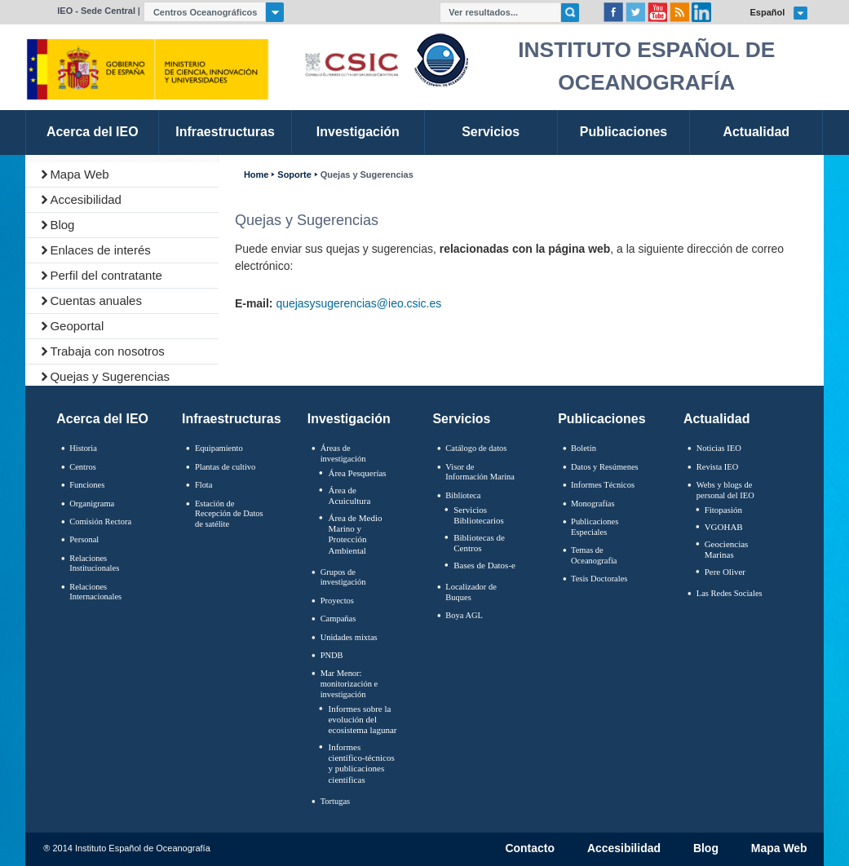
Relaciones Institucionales (94, 563)
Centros (82, 466)
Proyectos (337, 600)
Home (256, 174)
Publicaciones (601, 419)
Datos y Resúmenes (605, 466)
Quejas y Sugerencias (110, 376)
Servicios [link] (491, 132)
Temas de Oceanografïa (594, 555)
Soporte (294, 174)
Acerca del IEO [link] (92, 132)
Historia (83, 448)
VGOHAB (724, 527)
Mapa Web (79, 174)
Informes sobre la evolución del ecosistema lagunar (362, 719)
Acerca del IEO (102, 419)
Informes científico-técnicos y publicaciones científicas (361, 763)
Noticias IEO (718, 448)
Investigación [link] (358, 132)
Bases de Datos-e (484, 565)
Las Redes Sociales (729, 593)
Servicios (461, 419)
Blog (62, 225)
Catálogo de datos (475, 448)
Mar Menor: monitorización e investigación (349, 683)
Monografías (593, 503)
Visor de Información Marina (480, 472)
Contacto (530, 849)
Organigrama (91, 503)
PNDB (332, 655)
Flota (204, 484)
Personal (84, 539)
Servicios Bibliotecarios (478, 515)
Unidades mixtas (349, 637)
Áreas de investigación (343, 453)
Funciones (86, 484)
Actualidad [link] (756, 132)
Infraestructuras (231, 419)
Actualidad (716, 419)
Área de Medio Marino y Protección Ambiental (355, 534)
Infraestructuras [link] (225, 132)
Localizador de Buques (471, 592)
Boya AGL (464, 615)
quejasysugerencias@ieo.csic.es (358, 303)
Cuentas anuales (96, 300)
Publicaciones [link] (623, 132)
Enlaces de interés (100, 250)
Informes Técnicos (603, 484)
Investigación (349, 419)
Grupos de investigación (343, 577)
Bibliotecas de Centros (479, 542)
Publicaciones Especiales (594, 527)
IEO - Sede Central (96, 10)
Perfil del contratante (106, 275)
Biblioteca (462, 495)
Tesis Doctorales (599, 578)
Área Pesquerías (357, 473)
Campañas (338, 618)
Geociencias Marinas (727, 549)
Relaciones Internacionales (95, 592)
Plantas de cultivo (225, 466)
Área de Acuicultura (349, 495)
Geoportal (77, 326)
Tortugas (335, 801)
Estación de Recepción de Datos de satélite (229, 513)
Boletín (583, 448)
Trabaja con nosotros (107, 351)
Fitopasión (723, 510)
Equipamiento (219, 448)
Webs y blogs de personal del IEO (725, 490)
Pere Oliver (725, 572)
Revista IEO (717, 466)
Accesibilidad (86, 199)
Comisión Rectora (100, 521)
